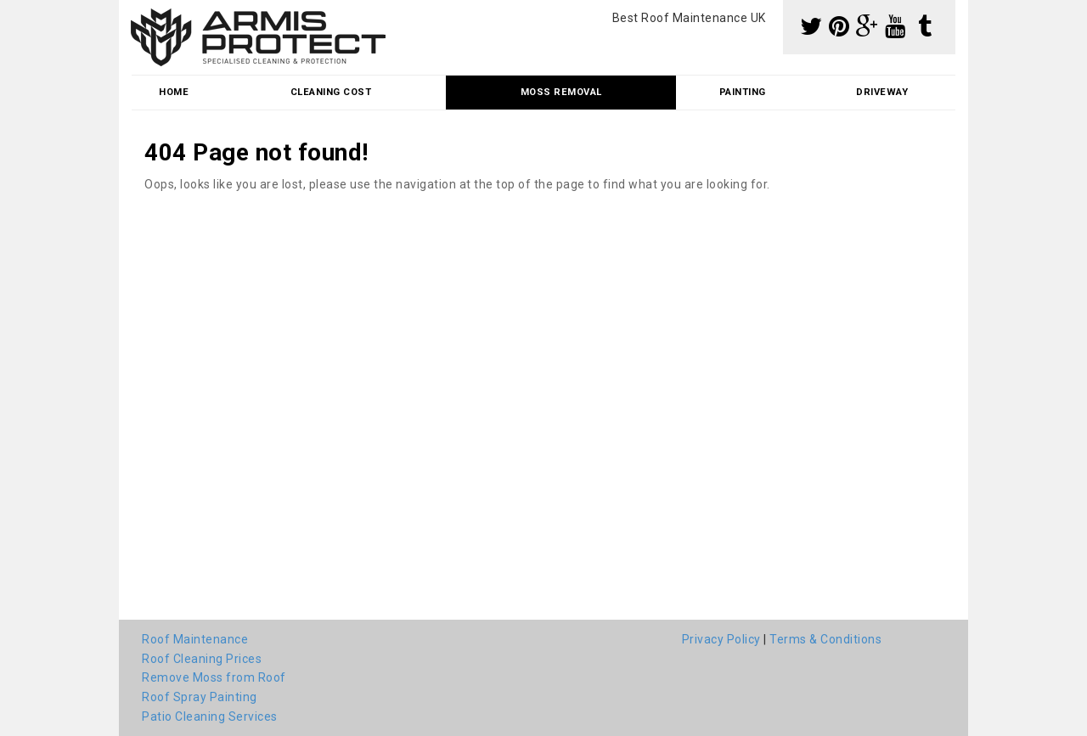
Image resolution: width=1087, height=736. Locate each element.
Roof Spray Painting (199, 697)
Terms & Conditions (825, 639)
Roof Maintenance (195, 639)
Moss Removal (561, 92)
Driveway (882, 92)
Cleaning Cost (331, 92)
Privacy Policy (721, 639)
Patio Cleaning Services (210, 716)
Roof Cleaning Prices (202, 659)
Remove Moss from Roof (214, 677)
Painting (742, 92)
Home (174, 92)
